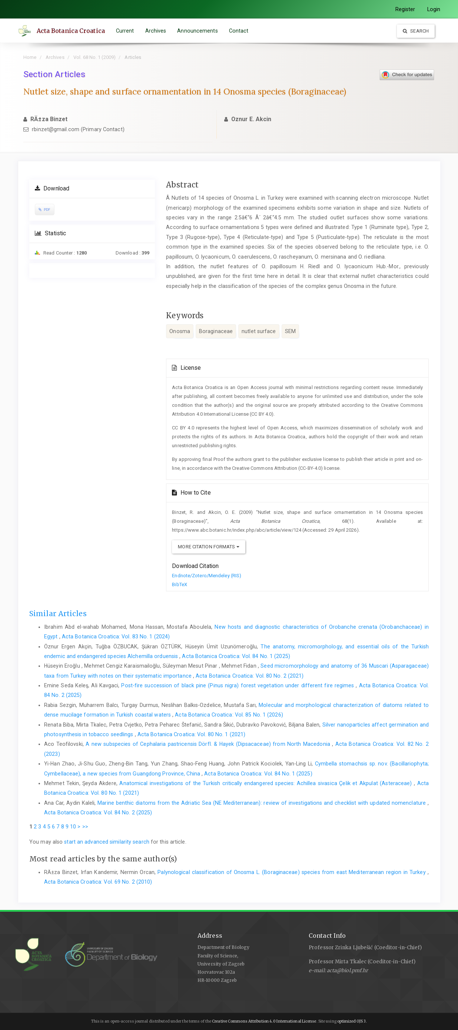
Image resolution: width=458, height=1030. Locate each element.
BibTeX (179, 584)
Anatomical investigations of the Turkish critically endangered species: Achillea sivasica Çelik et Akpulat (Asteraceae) (266, 783)
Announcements (198, 31)
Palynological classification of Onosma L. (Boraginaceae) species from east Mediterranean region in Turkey (292, 872)
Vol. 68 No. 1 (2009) (94, 57)
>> (85, 827)
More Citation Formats (208, 546)
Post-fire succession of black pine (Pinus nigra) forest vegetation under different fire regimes (238, 685)
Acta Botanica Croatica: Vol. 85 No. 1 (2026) (229, 715)
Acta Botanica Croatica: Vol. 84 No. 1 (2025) (236, 656)
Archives (156, 31)
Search (416, 31)
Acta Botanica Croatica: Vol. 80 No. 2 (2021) (249, 676)
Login (434, 9)
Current (125, 31)
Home (29, 57)
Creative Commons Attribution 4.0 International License (264, 1021)
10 (73, 827)
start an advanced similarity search (106, 842)
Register (405, 9)
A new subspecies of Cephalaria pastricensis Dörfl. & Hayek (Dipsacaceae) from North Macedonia (209, 744)
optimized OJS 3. (351, 1021)
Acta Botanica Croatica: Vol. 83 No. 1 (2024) (116, 636)
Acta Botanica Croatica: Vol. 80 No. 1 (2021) (191, 734)
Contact (239, 31)
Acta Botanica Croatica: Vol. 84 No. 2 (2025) (98, 812)
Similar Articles (58, 613)
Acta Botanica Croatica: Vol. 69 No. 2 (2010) (98, 882)
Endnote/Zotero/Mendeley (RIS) (206, 575)
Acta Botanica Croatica (71, 30)
